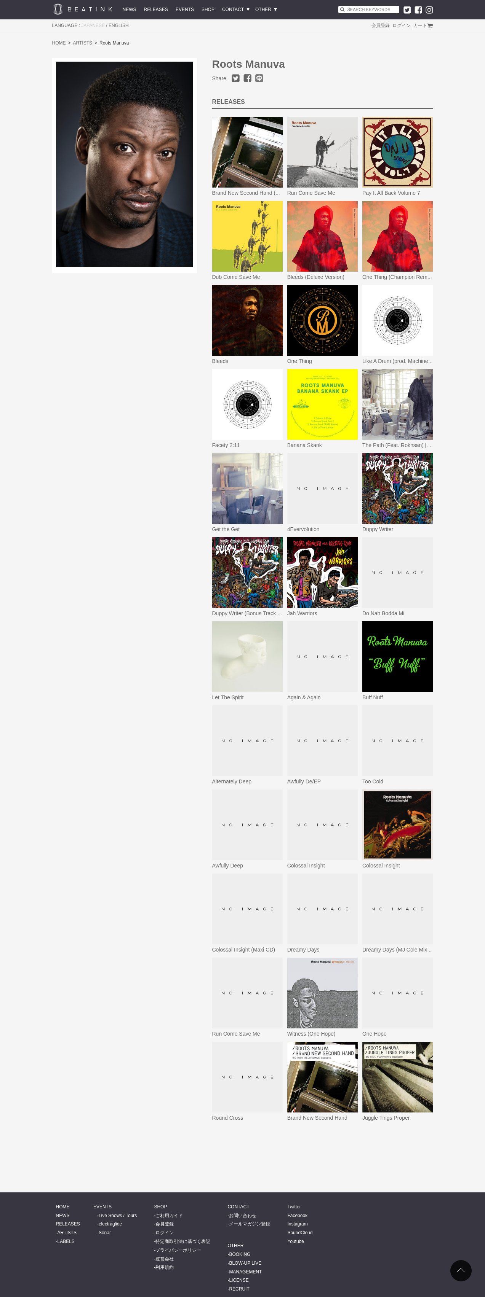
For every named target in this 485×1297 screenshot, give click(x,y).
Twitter (294, 1206)
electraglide (110, 1224)
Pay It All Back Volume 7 (391, 193)
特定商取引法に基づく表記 (182, 1241)
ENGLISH (119, 25)
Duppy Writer (377, 529)
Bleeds (220, 361)
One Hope (374, 1034)
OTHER (263, 9)
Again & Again (304, 697)
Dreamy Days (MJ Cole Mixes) (398, 950)
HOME (59, 43)
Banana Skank (304, 445)
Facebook (297, 1215)
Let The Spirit (228, 697)
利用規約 (164, 1267)
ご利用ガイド (169, 1215)
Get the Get (226, 529)
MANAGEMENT (245, 1272)
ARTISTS (82, 43)
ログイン (401, 25)
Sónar (105, 1232)
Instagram (297, 1224)
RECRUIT (239, 1289)
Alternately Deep (232, 781)
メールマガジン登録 (249, 1224)
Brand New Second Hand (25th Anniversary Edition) (273, 193)
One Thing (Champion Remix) (397, 277)
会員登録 (380, 25)
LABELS (66, 1241)
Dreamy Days (303, 950)
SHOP (208, 9)
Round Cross (227, 1118)
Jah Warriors (302, 613)
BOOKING (239, 1254)
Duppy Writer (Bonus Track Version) (254, 613)
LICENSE (238, 1280)
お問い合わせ (242, 1215)
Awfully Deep (227, 866)
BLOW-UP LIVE (245, 1263)
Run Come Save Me (311, 193)
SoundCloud (299, 1232)
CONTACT (233, 9)
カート (420, 25)
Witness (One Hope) (311, 1034)
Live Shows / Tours (118, 1215)
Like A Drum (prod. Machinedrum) (402, 361)
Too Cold (372, 781)
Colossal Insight (306, 866)
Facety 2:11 (226, 445)
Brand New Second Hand (317, 1118)
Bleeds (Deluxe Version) (315, 277)
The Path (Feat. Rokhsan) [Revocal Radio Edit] (418, 445)
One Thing (299, 361)
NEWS (129, 9)
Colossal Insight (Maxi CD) (243, 950)
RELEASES (156, 9)
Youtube (295, 1241)
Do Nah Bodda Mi (383, 613)
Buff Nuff (372, 697)
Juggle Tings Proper (386, 1118)
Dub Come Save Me (236, 277)
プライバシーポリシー (178, 1250)
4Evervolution (303, 529)
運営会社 (164, 1259)
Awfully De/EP (304, 781)
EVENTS (185, 9)
